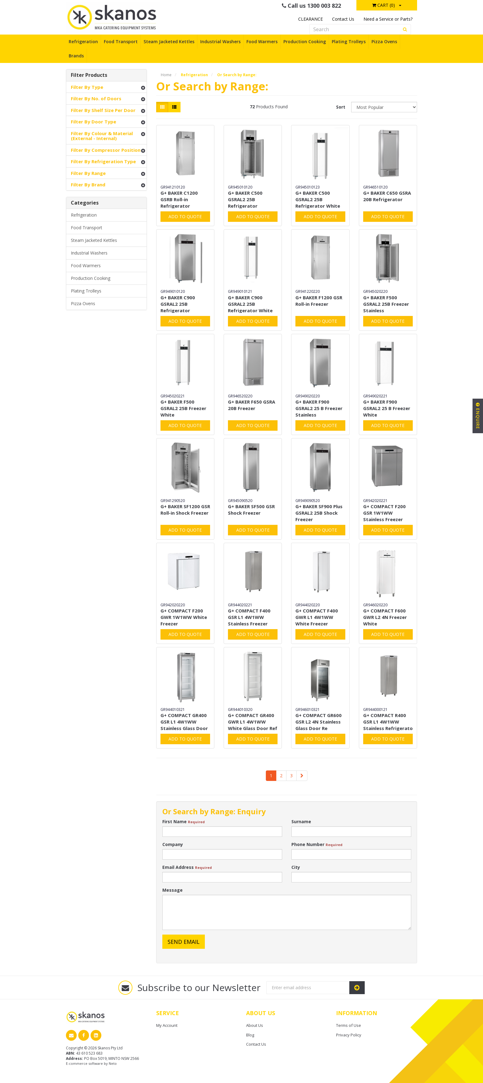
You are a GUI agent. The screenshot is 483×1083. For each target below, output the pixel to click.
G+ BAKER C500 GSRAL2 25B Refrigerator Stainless (245, 202)
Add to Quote (185, 216)
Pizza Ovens (384, 41)
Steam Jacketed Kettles (169, 41)
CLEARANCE (310, 19)
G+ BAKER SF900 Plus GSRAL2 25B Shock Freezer (319, 512)
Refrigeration (83, 41)
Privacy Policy (348, 1035)
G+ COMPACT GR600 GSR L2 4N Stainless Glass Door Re (318, 721)
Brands (76, 56)
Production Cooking (304, 41)
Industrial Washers (220, 41)
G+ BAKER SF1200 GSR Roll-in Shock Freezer (185, 509)
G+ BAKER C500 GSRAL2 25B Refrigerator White (317, 199)
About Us (254, 1025)
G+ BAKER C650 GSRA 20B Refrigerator (387, 196)
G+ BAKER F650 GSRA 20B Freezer (251, 405)
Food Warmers (262, 41)
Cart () (383, 5)
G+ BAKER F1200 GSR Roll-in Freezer (318, 300)
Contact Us (343, 19)
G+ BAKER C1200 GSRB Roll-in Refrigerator (179, 199)
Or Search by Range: (237, 74)
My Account (166, 1025)
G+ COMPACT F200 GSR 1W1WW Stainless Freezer (384, 512)
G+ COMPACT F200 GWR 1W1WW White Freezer (183, 617)
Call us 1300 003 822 (311, 5)
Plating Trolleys (349, 41)
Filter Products (89, 75)
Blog (250, 1035)
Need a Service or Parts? (387, 19)
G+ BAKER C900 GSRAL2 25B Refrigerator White (250, 303)
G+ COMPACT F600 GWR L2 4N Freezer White (385, 617)
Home (166, 74)
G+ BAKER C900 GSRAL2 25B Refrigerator (177, 303)
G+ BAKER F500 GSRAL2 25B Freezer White (183, 408)
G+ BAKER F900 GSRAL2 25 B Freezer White (386, 408)
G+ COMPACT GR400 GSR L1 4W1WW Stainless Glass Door (184, 721)
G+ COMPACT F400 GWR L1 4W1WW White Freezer (316, 617)
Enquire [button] (478, 416)
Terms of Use (348, 1025)
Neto (113, 1063)
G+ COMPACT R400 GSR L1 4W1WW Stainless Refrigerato (388, 721)
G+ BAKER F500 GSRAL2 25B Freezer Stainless (386, 303)
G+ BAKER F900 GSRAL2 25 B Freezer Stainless (319, 408)
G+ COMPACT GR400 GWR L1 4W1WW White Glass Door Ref (252, 721)
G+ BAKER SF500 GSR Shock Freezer (251, 509)
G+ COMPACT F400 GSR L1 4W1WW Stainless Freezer (249, 617)
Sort (340, 107)
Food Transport (121, 41)
